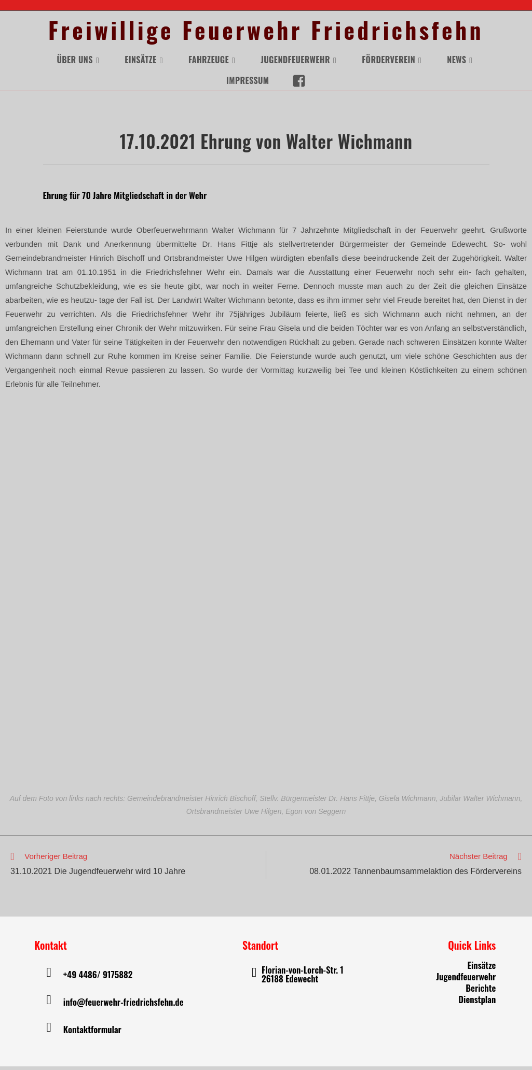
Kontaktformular (92, 1032)
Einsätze (481, 968)
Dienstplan (477, 1002)
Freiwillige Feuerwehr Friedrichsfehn (266, 32)
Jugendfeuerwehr (466, 980)
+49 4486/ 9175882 (97, 978)
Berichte (481, 991)
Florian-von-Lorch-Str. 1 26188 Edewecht (303, 978)
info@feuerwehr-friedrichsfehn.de (123, 1005)
